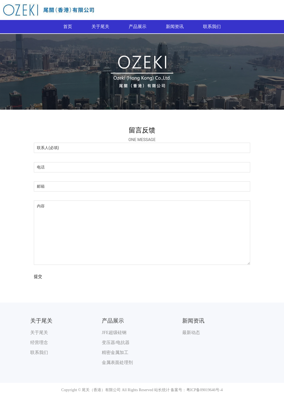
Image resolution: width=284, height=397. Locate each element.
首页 (67, 26)
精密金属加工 (115, 352)
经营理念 (39, 342)
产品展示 (137, 26)
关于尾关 (100, 26)
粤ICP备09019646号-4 (204, 390)
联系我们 (212, 26)
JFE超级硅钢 (114, 332)
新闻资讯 (175, 26)
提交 (38, 276)
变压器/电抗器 (116, 342)
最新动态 (191, 332)
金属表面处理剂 (117, 362)
